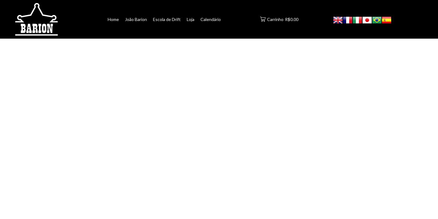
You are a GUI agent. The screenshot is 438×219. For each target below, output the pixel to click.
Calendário (210, 19)
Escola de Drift (167, 19)
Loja (190, 19)
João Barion (136, 19)
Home (113, 19)
